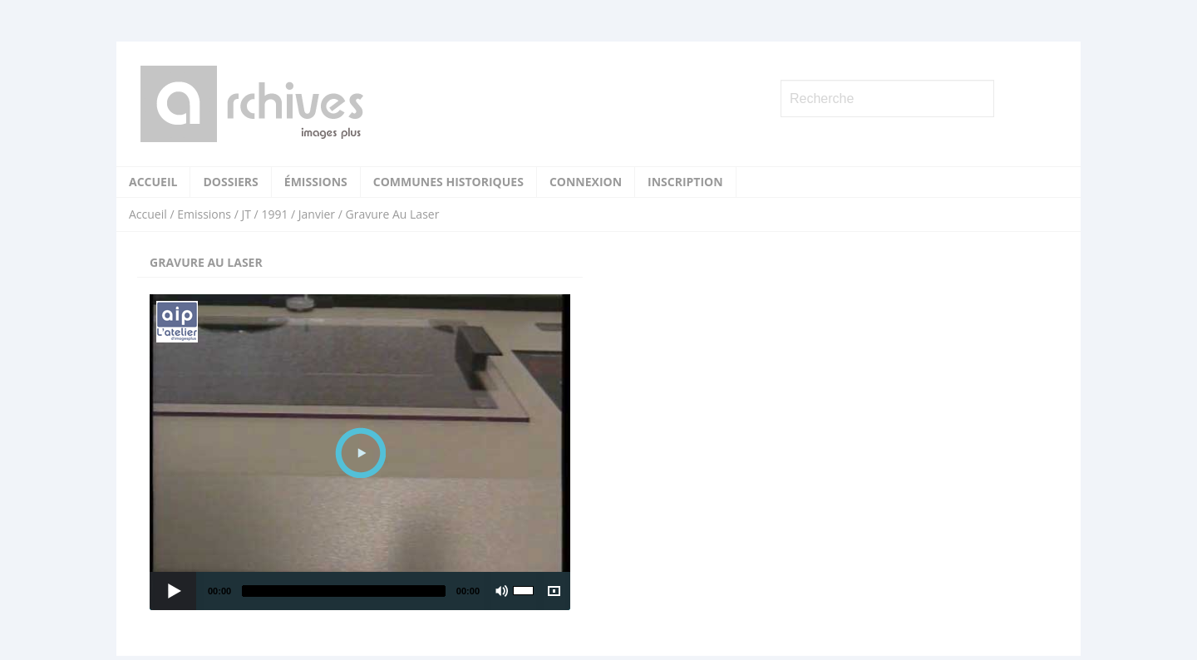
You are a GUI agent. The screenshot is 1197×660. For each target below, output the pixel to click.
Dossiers (230, 182)
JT (245, 214)
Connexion (585, 182)
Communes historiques (448, 182)
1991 (274, 214)
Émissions (315, 182)
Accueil (153, 182)
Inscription (685, 182)
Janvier (316, 214)
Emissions (204, 214)
